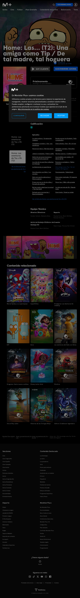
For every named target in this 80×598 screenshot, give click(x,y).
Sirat (41, 464)
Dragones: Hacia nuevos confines (18, 384)
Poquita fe (43, 479)
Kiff (8, 345)
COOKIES (56, 583)
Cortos (4, 470)
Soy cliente (40, 69)
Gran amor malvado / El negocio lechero (66, 178)
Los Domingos (44, 455)
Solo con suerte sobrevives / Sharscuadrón (41, 178)
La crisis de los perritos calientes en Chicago (43, 163)
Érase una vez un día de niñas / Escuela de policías (42, 183)
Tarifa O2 (42, 536)
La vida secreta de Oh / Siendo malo (65, 188)
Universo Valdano (7, 522)
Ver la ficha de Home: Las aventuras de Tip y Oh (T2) (49, 199)
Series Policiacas (7, 485)
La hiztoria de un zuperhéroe (41, 167)
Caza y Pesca (43, 496)
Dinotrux (57, 384)
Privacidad (48, 583)
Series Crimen (6, 490)
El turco (42, 476)
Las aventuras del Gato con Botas (65, 345)
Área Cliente (43, 516)
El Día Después (6, 519)
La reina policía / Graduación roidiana (42, 139)
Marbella (42, 482)
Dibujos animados (45, 490)
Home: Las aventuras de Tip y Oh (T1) (16, 141)
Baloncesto (66, 10)
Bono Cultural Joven (45, 513)
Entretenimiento (7, 496)
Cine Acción (5, 467)
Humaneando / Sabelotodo (64, 172)
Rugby (4, 530)
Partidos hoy (5, 548)
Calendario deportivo (49, 10)
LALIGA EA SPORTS (7, 513)
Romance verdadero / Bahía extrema (64, 163)
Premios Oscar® (44, 487)
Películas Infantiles (7, 473)
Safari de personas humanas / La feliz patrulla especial (42, 158)
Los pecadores (44, 461)
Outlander (43, 470)
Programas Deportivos (46, 493)
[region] (40, 103)
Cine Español (6, 461)
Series (5, 10)
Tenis (76, 10)
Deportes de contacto (8, 536)
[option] (14, 247)
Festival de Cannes (45, 485)
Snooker (4, 542)
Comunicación (44, 545)
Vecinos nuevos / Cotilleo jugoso (66, 153)
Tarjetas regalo (44, 542)
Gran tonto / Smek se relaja (64, 192)
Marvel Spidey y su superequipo (17, 304)
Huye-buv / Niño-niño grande (65, 182)
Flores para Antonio (45, 467)
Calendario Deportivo (8, 545)
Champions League (7, 510)
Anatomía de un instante (47, 473)
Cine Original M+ (7, 458)
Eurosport (5, 539)
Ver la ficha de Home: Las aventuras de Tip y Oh (18, 169)
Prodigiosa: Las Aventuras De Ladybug (63, 304)
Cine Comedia (6, 464)
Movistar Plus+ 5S (45, 522)
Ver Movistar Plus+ (45, 507)
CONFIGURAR (18, 116)
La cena (42, 458)
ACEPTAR (61, 116)
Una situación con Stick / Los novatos (41, 173)
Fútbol (20, 10)
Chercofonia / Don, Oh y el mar (65, 143)
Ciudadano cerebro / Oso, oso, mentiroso (42, 144)
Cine (12, 10)
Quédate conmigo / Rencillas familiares (65, 149)
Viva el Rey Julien (12, 423)
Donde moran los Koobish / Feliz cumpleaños (65, 139)
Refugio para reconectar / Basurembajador (41, 193)
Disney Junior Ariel (37, 384)
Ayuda (40, 562)
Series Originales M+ (8, 479)
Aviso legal (39, 583)
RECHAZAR (44, 116)
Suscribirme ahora (64, 4)
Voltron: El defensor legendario (64, 423)
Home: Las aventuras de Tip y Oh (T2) (16, 157)
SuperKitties (35, 304)
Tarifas (42, 533)
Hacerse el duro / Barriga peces (42, 149)
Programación (44, 548)
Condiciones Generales (46, 519)
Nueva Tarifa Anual (45, 539)
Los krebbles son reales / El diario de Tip (64, 158)
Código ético (43, 524)
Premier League (7, 516)
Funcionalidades (44, 510)
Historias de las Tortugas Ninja (41, 423)
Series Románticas (7, 482)
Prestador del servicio (27, 583)
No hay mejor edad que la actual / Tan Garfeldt (43, 188)
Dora (32, 345)
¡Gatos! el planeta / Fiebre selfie (43, 153)
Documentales (6, 493)
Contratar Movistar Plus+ (47, 530)
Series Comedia (6, 487)
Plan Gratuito (31, 10)
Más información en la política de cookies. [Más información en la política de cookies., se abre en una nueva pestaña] (33, 109)
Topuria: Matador (7, 533)
